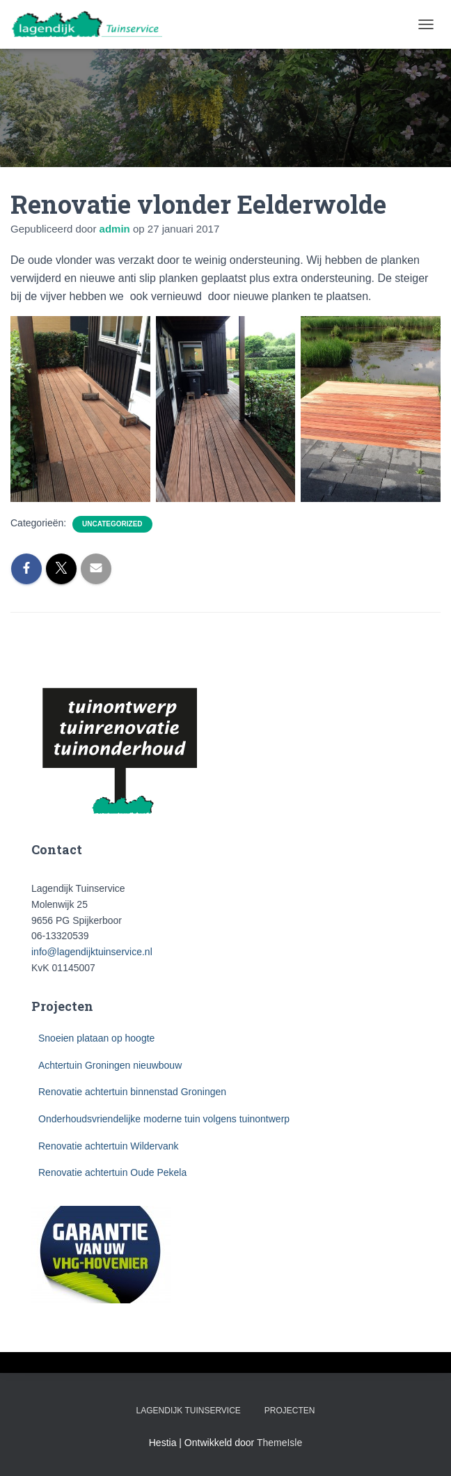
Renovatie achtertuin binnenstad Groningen (132, 1091)
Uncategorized (112, 524)
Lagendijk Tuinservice (188, 1410)
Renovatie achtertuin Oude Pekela (112, 1172)
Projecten (289, 1410)
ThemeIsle (279, 1442)
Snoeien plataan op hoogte (96, 1038)
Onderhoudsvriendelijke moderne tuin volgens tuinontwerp (164, 1118)
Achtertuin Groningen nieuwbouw (110, 1065)
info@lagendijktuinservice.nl (91, 951)
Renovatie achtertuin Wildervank (108, 1146)
